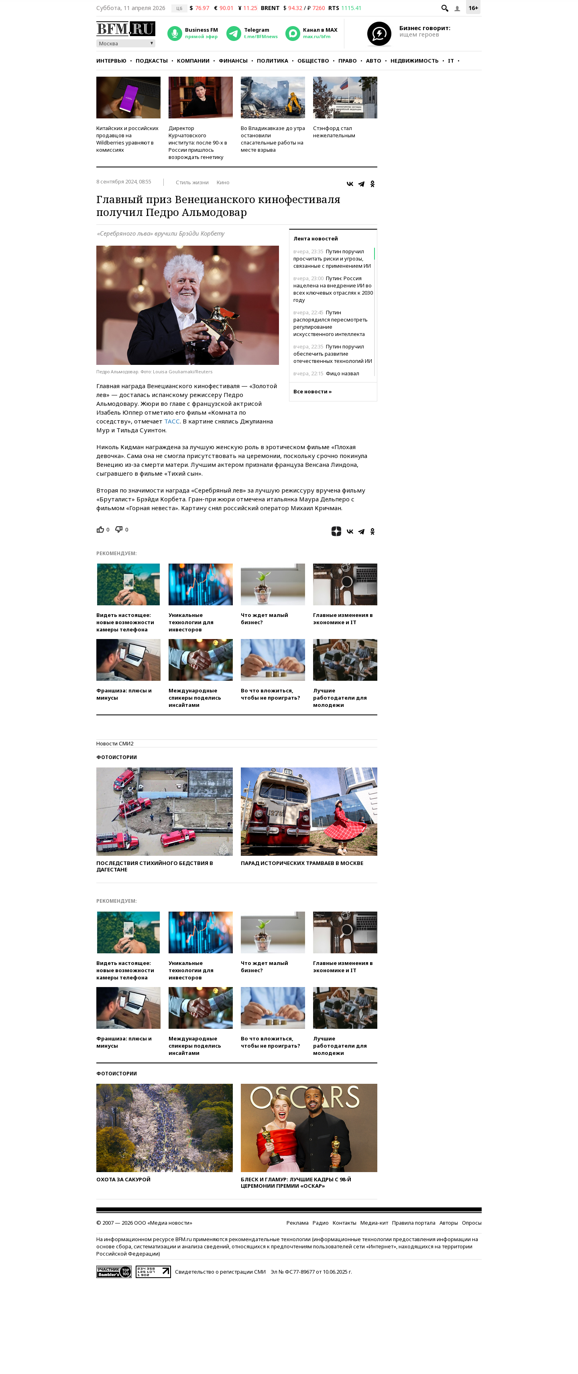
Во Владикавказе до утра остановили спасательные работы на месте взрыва (273, 138)
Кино (223, 182)
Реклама (298, 1222)
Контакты (344, 1222)
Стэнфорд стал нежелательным (334, 131)
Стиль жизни (192, 182)
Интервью (111, 60)
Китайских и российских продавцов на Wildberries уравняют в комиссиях (127, 138)
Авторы (449, 1222)
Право (347, 60)
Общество (313, 60)
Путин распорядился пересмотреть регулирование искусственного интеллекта (330, 323)
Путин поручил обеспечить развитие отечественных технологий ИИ (332, 353)
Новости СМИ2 (114, 743)
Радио (321, 1222)
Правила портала (414, 1222)
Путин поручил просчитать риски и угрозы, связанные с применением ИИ (332, 258)
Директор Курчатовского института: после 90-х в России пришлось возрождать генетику (198, 142)
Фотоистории (116, 757)
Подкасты (152, 60)
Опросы (472, 1222)
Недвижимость (415, 60)
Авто (373, 60)
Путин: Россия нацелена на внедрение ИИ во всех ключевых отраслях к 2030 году (333, 289)
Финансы (233, 60)
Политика (272, 60)
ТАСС (172, 421)
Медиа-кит (374, 1222)
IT (451, 60)
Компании (193, 60)
